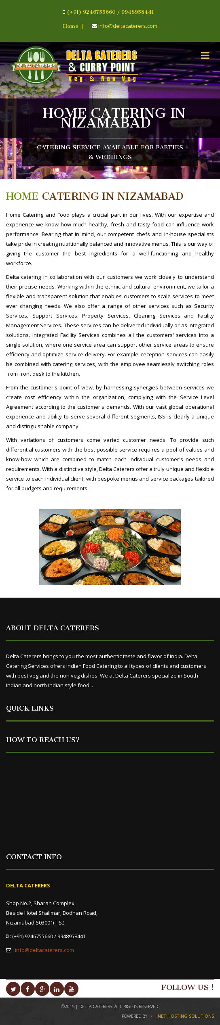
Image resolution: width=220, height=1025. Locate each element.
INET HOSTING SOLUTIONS (185, 1016)
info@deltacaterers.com (44, 950)
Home (70, 26)
